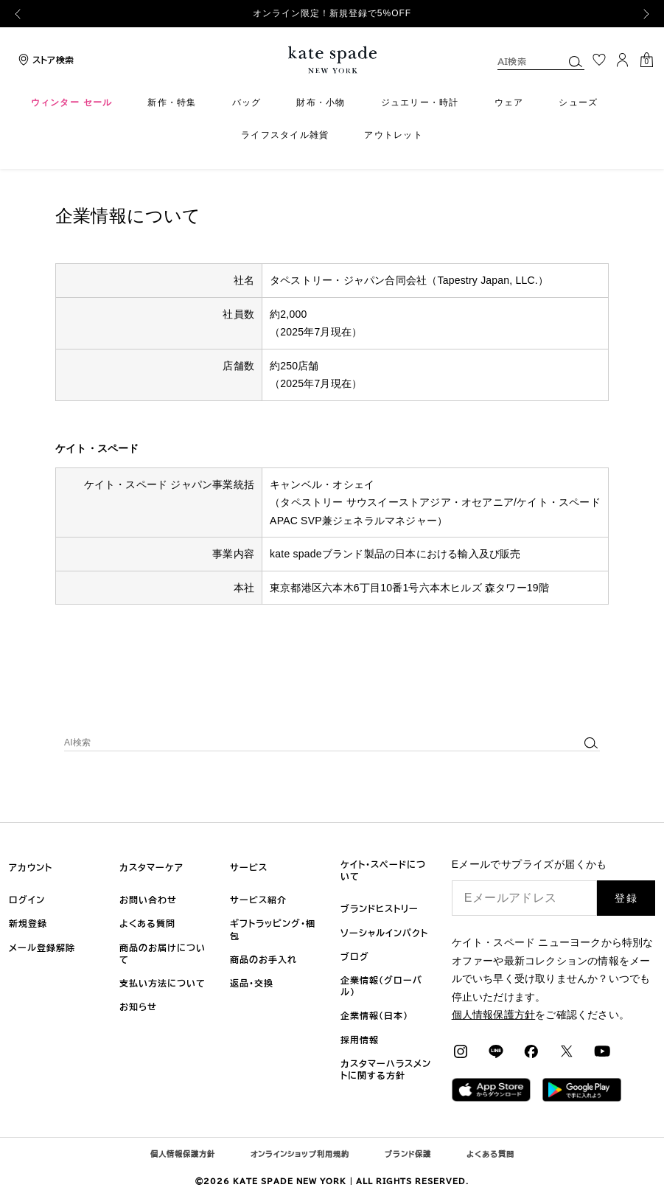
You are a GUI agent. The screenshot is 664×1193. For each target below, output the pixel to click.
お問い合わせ (148, 899)
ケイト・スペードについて (383, 870)
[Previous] (18, 14)
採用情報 (359, 1039)
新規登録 (28, 923)
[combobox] (540, 61)
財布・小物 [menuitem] (320, 102)
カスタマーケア (151, 867)
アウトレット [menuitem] (393, 135)
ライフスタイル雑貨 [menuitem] (285, 135)
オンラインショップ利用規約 (300, 1154)
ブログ (354, 956)
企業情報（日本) (374, 1015)
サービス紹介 (258, 899)
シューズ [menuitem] (578, 102)
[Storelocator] (44, 60)
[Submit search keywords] (575, 61)
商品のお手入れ (263, 959)
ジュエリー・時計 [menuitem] (420, 102)
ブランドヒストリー (379, 908)
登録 (626, 898)
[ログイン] (623, 60)
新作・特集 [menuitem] (171, 102)
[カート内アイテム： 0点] (646, 58)
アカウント (30, 867)
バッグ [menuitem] (247, 102)
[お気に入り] (599, 60)
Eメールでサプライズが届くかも (529, 864)
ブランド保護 (408, 1154)
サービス (249, 867)
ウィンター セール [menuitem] (72, 102)
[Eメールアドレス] (525, 898)
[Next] (646, 14)
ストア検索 (53, 59)
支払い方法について (162, 982)
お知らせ (138, 1006)
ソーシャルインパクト (384, 932)
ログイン (27, 899)
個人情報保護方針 (182, 1154)
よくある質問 (147, 923)
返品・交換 (251, 982)
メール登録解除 (42, 947)
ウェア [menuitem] (509, 102)
